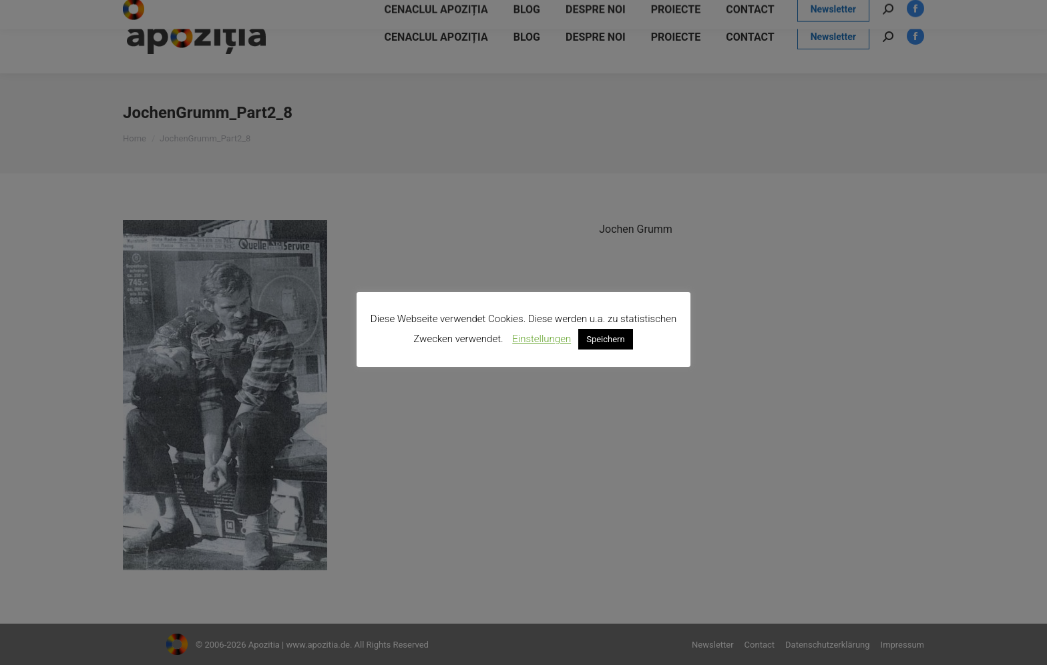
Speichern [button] (605, 339)
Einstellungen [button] (541, 339)
